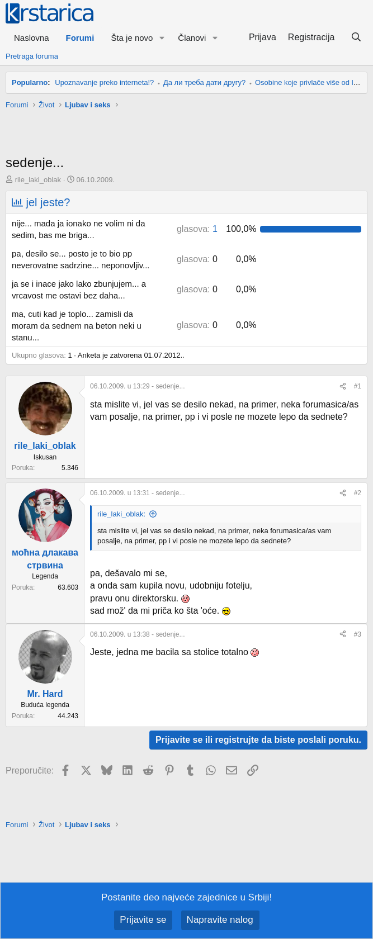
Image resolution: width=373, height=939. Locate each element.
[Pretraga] (355, 37)
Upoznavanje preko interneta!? (104, 82)
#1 (357, 386)
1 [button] (197, 229)
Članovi (192, 37)
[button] (161, 37)
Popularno (30, 82)
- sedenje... (137, 386)
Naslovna (31, 37)
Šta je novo (132, 37)
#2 (357, 493)
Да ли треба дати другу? (204, 82)
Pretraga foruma (32, 56)
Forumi (80, 37)
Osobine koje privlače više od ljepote (314, 82)
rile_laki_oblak (38, 180)
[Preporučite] (343, 386)
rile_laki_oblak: (121, 514)
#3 (357, 634)
